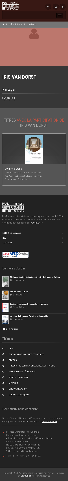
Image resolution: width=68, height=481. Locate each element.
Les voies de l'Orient (19, 292)
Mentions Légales (11, 233)
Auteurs (18, 24)
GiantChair (26, 476)
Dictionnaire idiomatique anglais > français (29, 304)
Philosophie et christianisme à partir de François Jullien (35, 277)
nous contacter (49, 421)
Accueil (9, 24)
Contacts (7, 242)
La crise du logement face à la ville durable (29, 316)
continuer (37, 223)
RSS (4, 238)
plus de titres (10, 329)
